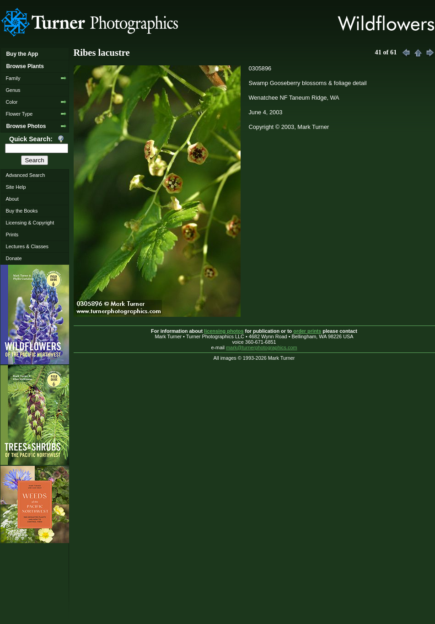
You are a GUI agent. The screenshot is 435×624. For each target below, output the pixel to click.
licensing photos (223, 331)
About (11, 199)
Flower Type (18, 114)
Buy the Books (21, 210)
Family (12, 78)
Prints (11, 234)
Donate (13, 258)
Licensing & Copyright (29, 222)
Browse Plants (24, 66)
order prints (307, 331)
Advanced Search (25, 175)
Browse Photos (26, 126)
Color (11, 102)
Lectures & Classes (26, 246)
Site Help (15, 187)
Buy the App (22, 54)
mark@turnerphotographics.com (261, 347)
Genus (12, 90)
